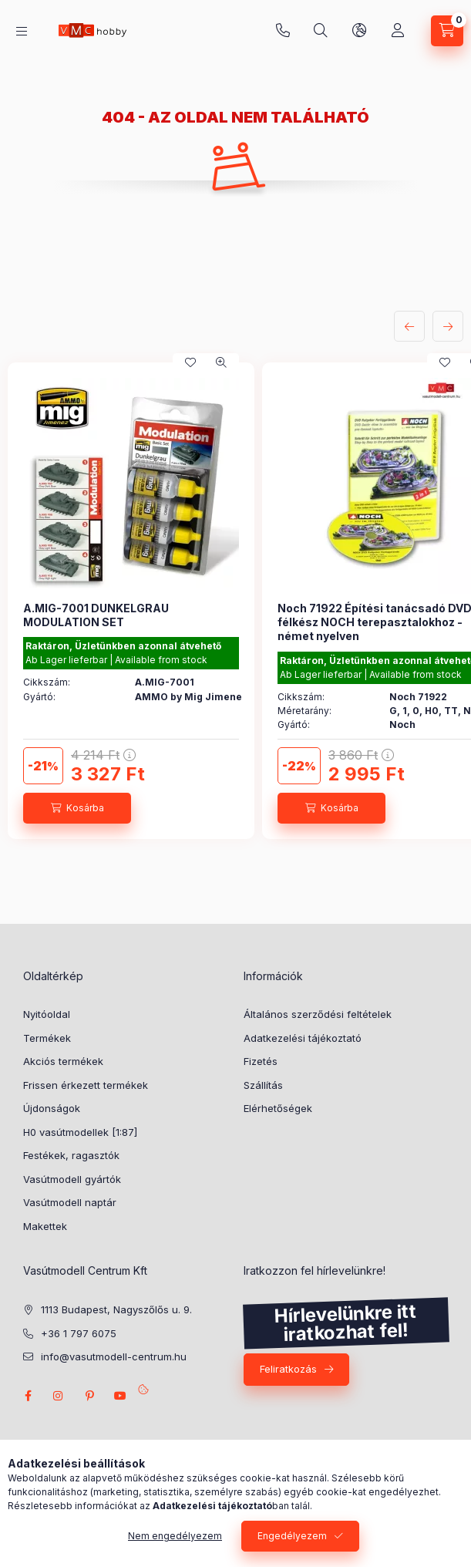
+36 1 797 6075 (283, 31)
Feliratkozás (288, 1369)
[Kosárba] (77, 808)
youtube (120, 1395)
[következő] (447, 326)
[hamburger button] (21, 31)
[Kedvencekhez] (190, 362)
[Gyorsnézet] (221, 362)
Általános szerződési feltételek (318, 1014)
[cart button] (447, 30)
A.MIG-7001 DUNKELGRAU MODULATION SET (96, 615)
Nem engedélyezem (175, 1536)
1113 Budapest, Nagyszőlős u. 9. (116, 1309)
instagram (58, 1395)
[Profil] (397, 30)
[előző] (409, 326)
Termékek (47, 1038)
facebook (27, 1395)
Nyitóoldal (46, 1014)
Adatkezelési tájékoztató (303, 1038)
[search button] (320, 30)
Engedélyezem (292, 1536)
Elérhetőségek (278, 1108)
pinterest (89, 1395)
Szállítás (263, 1085)
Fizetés (261, 1061)
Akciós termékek (63, 1061)
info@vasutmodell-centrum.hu (114, 1356)
